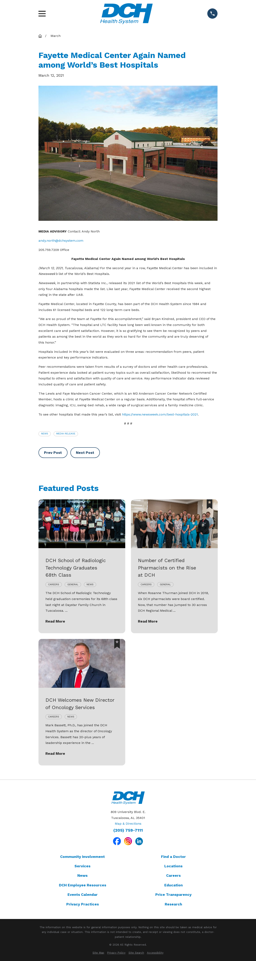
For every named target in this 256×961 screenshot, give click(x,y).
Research (173, 904)
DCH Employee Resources (82, 885)
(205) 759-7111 (128, 830)
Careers (173, 875)
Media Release (65, 433)
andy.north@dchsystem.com (60, 241)
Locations (173, 866)
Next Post (85, 452)
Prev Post (53, 452)
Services (82, 866)
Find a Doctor (173, 856)
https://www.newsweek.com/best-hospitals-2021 (160, 414)
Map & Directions (128, 824)
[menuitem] (98, 952)
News (44, 433)
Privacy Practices (82, 904)
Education (173, 885)
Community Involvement (82, 856)
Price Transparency (173, 894)
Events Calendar (83, 894)
